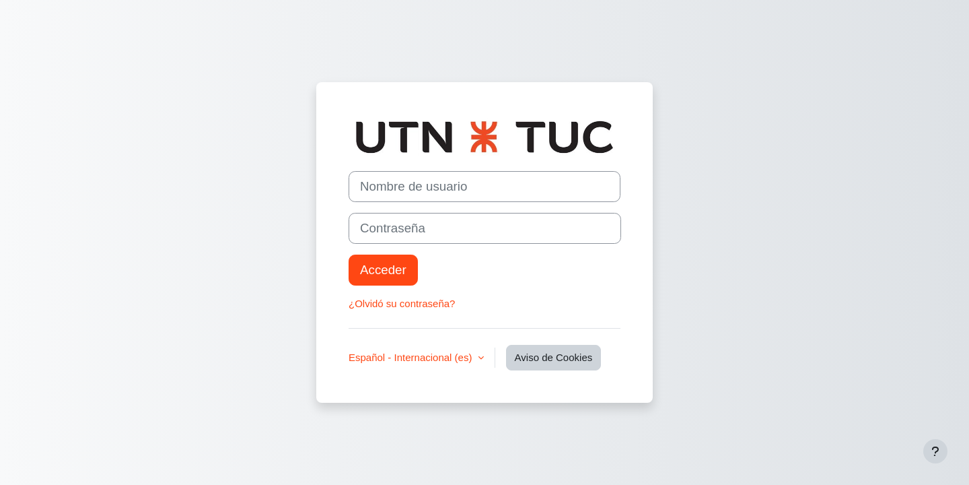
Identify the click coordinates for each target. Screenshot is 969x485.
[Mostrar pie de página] (935, 451)
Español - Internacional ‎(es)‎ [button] (412, 357)
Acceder (383, 270)
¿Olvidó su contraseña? (402, 303)
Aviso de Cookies (554, 357)
